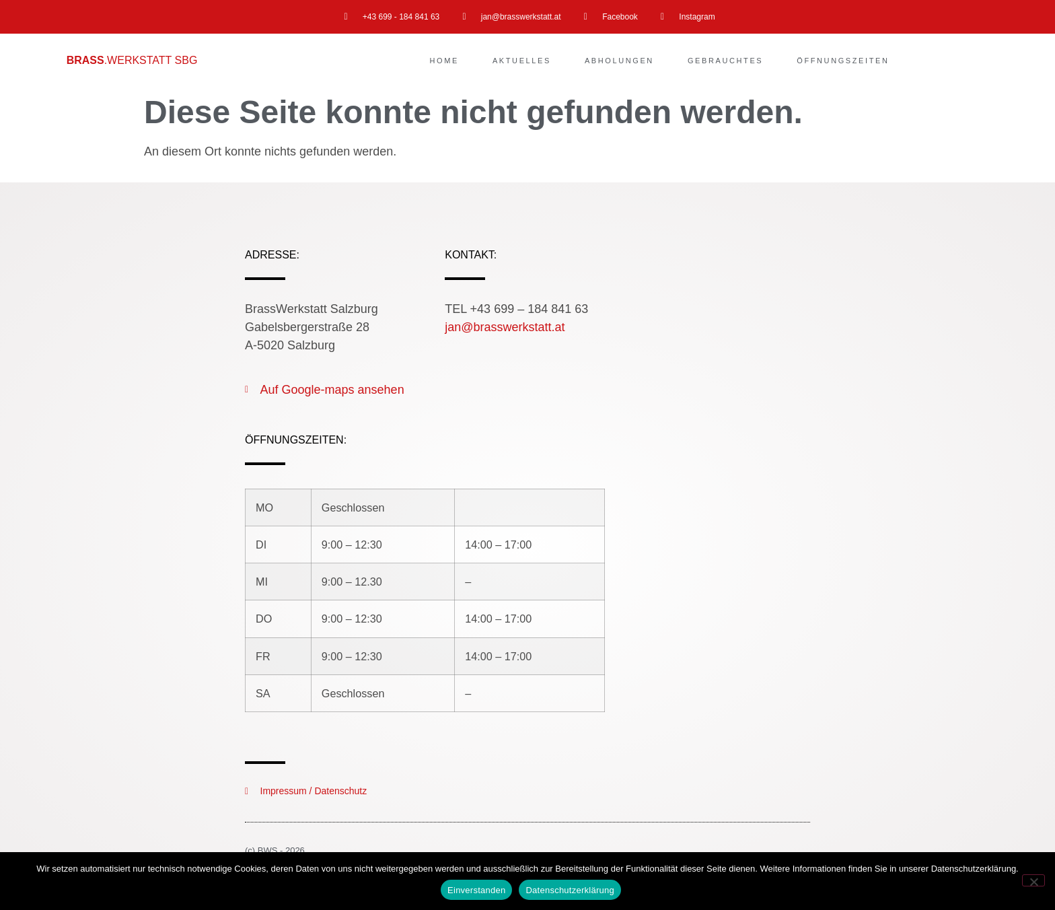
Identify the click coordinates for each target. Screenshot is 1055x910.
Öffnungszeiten (843, 61)
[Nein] (1033, 880)
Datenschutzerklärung (569, 890)
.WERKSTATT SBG (132, 60)
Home (444, 61)
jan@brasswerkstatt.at (505, 327)
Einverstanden (476, 890)
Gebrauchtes (725, 61)
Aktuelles (522, 61)
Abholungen (619, 61)
